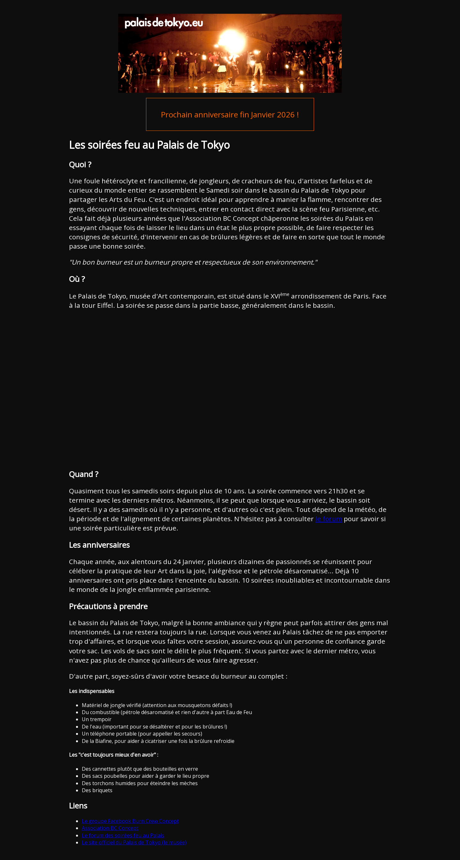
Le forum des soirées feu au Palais (123, 835)
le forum (328, 518)
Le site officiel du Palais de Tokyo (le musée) (134, 842)
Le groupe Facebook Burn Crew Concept (130, 820)
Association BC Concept (110, 828)
